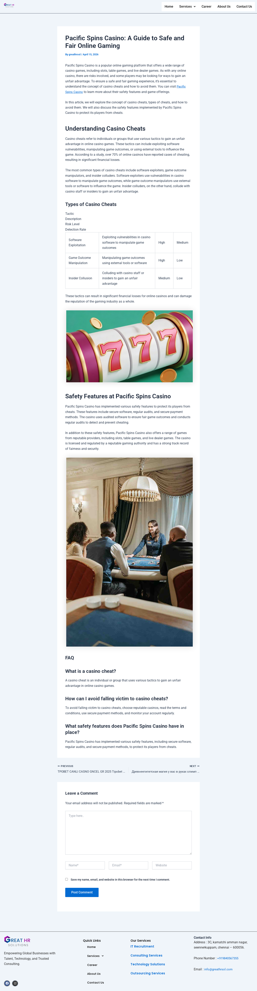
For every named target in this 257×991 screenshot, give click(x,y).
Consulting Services (146, 955)
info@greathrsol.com (219, 968)
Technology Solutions (148, 963)
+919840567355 (229, 957)
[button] (187, 6)
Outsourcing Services (148, 972)
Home (168, 6)
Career (206, 6)
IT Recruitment (142, 946)
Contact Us (244, 6)
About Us (223, 6)
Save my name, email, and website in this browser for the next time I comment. (120, 880)
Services (187, 6)
